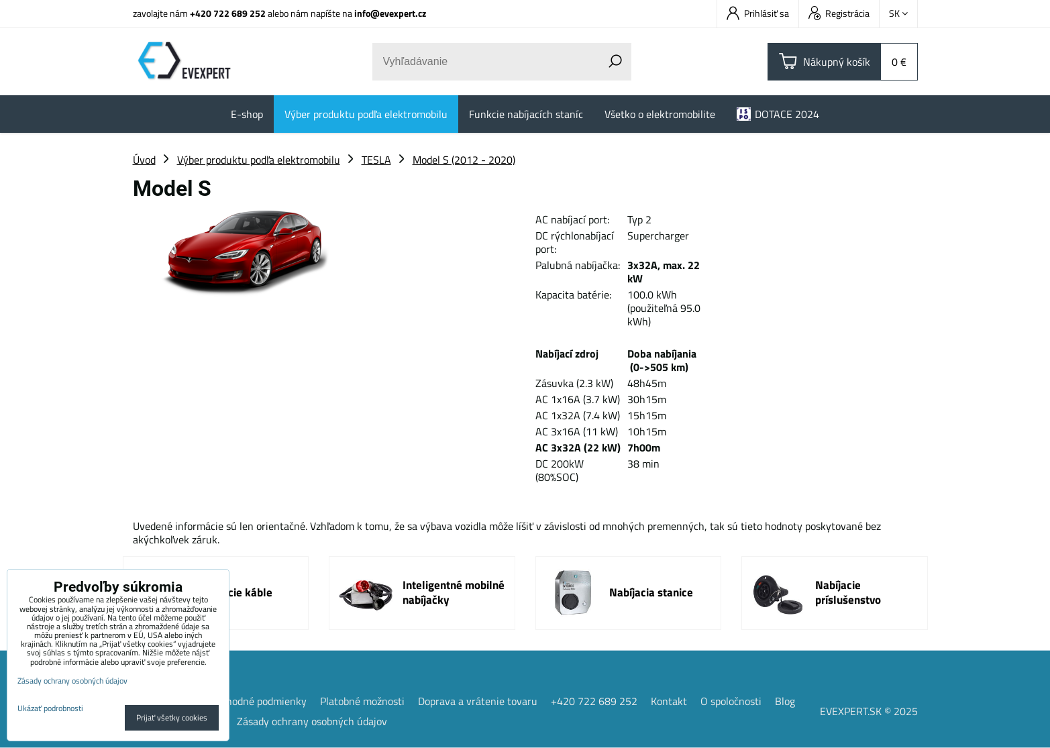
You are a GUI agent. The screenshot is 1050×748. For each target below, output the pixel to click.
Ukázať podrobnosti (50, 708)
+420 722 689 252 (228, 13)
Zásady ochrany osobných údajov (312, 721)
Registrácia (839, 13)
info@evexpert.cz (390, 13)
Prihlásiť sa (758, 13)
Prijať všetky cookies (171, 717)
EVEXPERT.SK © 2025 (869, 711)
